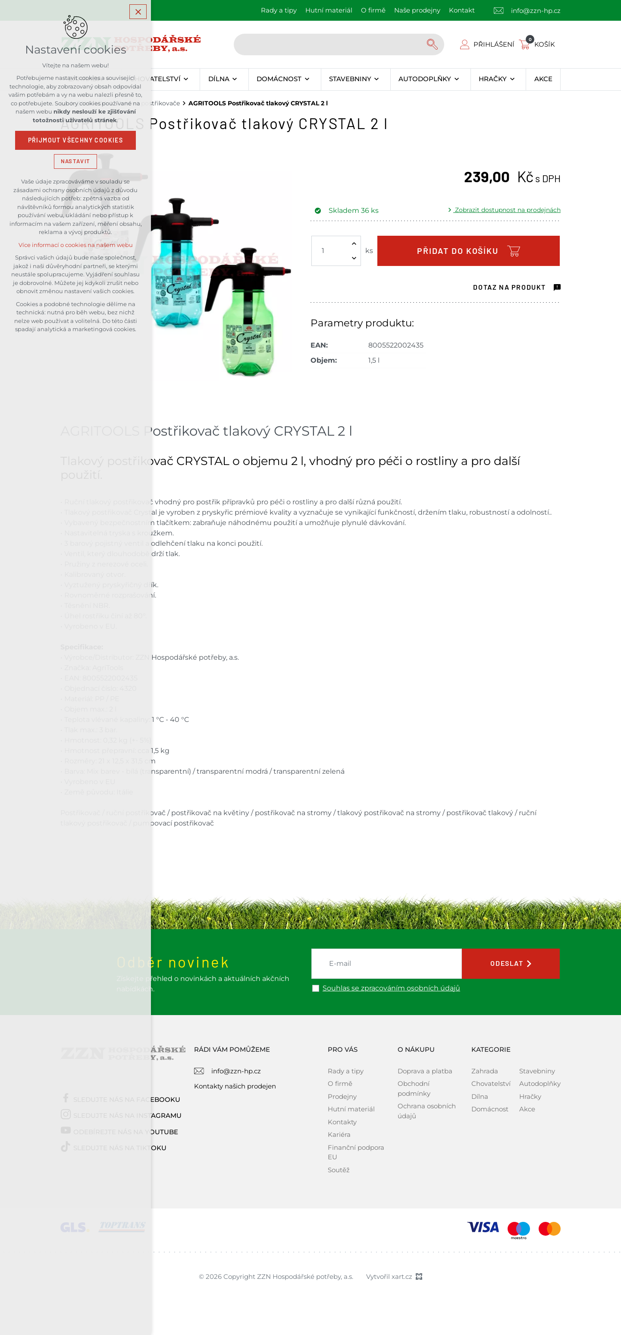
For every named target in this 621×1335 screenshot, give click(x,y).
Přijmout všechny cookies (75, 140)
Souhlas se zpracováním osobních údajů (391, 988)
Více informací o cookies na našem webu (76, 245)
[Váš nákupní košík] (538, 44)
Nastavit (75, 161)
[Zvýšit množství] (354, 243)
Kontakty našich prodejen (235, 1086)
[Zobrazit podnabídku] (186, 79)
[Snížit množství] (354, 258)
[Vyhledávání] (433, 44)
